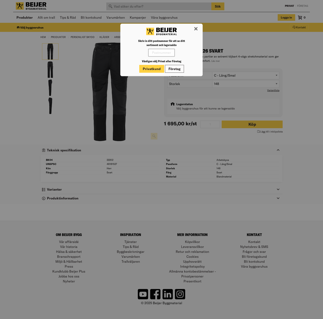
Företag (174, 69)
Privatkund (152, 69)
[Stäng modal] (196, 28)
